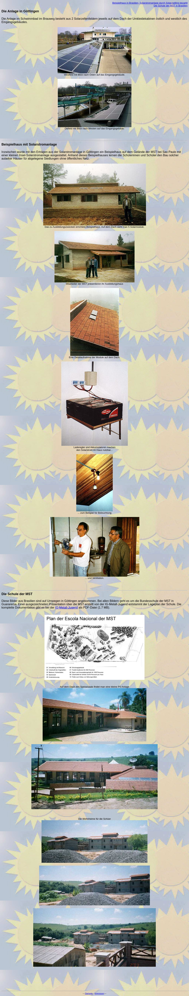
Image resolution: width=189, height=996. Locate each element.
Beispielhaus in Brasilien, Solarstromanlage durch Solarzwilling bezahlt (150, 2)
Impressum (99, 993)
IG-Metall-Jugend (66, 607)
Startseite (89, 993)
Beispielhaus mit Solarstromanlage (29, 144)
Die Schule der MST (16, 594)
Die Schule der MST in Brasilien (171, 5)
